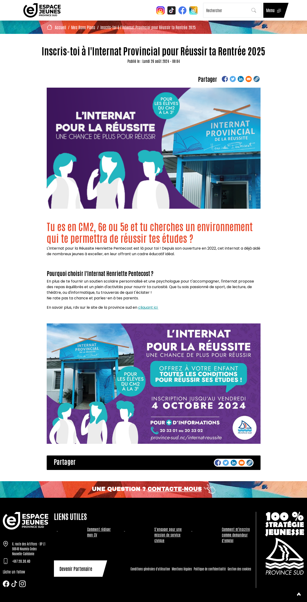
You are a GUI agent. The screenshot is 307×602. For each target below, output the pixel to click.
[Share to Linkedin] (241, 79)
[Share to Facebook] (225, 79)
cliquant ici (148, 307)
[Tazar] (25, 521)
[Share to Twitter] (233, 79)
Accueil (60, 27)
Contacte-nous (175, 489)
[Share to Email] (249, 79)
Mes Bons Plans (83, 27)
